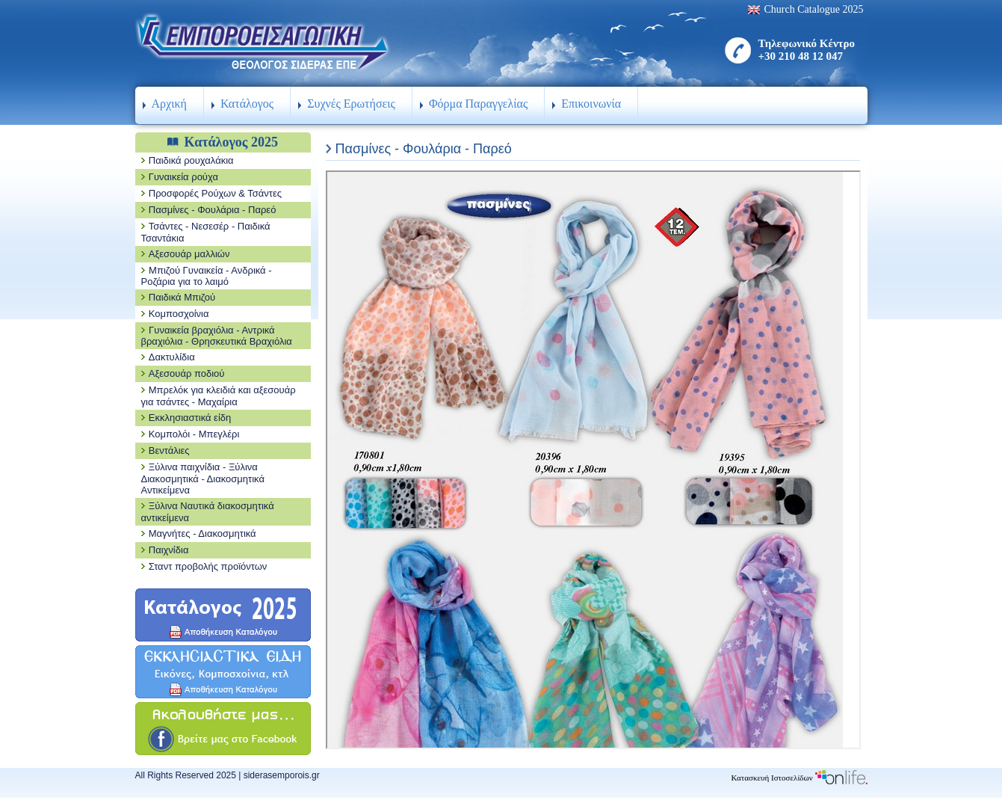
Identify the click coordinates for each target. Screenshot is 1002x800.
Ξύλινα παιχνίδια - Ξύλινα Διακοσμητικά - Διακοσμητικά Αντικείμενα (203, 478)
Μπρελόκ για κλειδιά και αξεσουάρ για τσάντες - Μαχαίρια (218, 395)
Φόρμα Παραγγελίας (478, 103)
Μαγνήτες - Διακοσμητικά (202, 533)
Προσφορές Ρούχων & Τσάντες (215, 193)
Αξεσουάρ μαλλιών (189, 253)
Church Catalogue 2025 (814, 9)
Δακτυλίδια (172, 357)
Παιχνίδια (169, 550)
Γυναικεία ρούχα (183, 176)
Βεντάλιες (169, 450)
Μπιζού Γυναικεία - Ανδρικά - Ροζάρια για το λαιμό (206, 276)
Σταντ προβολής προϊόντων (208, 566)
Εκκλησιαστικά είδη (190, 417)
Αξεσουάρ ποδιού (187, 373)
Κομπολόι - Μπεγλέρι (194, 434)
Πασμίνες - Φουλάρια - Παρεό (212, 209)
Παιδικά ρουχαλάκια (191, 160)
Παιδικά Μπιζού (182, 297)
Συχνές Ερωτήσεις (351, 103)
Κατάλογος (246, 103)
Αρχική (169, 103)
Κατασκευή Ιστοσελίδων (799, 777)
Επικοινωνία (591, 103)
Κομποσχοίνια (179, 313)
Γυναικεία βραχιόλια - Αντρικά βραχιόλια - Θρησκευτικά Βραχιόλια (216, 335)
